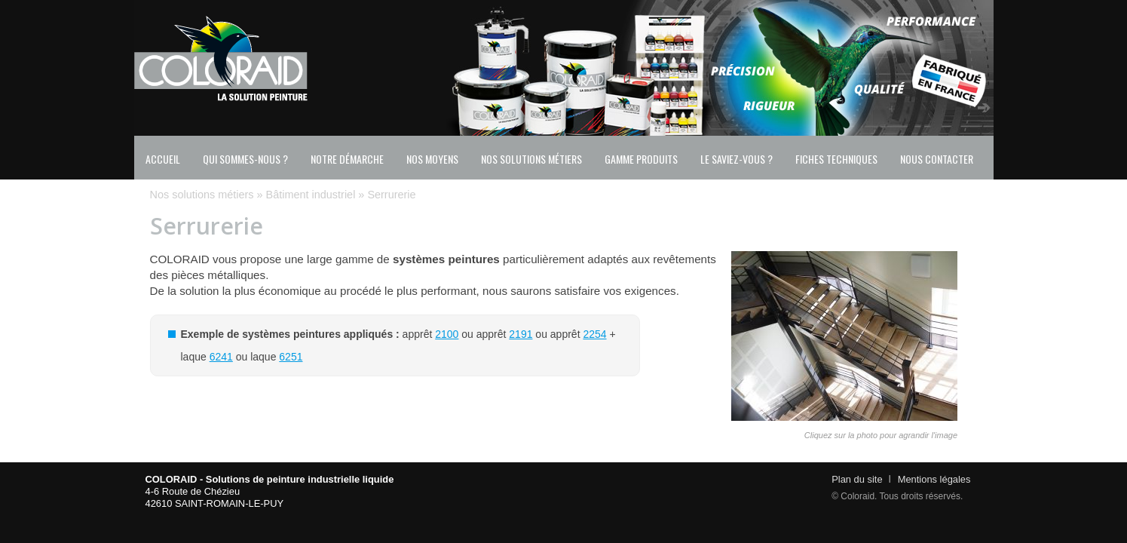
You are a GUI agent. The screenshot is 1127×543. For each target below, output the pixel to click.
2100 (446, 334)
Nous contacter (936, 159)
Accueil (162, 159)
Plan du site (856, 479)
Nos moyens (432, 159)
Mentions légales (934, 479)
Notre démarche (347, 159)
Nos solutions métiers (531, 159)
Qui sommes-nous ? (245, 159)
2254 (594, 334)
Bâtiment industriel (311, 195)
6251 (290, 357)
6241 (221, 357)
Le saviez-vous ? (736, 159)
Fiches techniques (836, 159)
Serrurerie (391, 195)
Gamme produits (641, 159)
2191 (520, 334)
